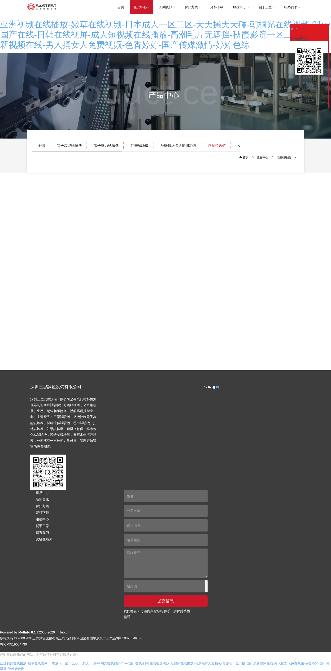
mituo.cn (63, 632)
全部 (41, 145)
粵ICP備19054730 (13, 644)
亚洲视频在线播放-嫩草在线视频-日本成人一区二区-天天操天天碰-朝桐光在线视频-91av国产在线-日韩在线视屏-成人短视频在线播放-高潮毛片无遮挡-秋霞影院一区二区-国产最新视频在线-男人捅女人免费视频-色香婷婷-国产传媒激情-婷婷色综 (165, 35)
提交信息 (165, 601)
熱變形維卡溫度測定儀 (178, 145)
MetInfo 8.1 (27, 632)
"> (207, 387)
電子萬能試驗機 (69, 145)
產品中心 (262, 157)
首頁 (121, 7)
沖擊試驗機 (139, 145)
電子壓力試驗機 (106, 145)
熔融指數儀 (217, 145)
